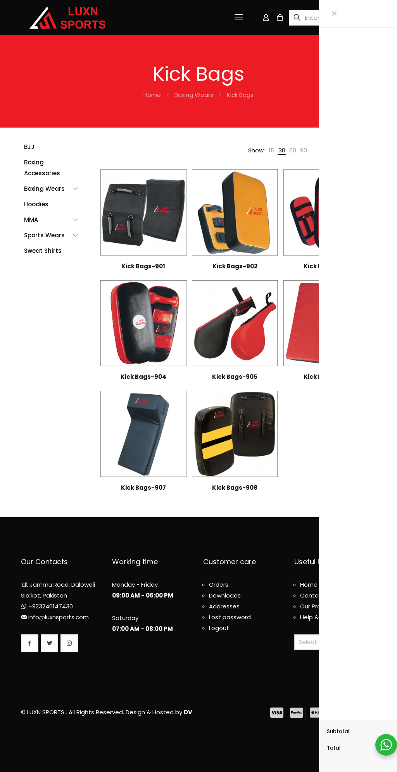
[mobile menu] (238, 17)
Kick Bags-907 (143, 488)
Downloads (225, 595)
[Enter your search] (327, 18)
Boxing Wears (193, 95)
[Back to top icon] (373, 708)
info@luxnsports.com (58, 617)
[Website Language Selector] (335, 642)
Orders (218, 584)
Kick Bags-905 (234, 377)
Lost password (230, 617)
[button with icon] (29, 643)
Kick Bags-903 (326, 266)
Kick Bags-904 (143, 377)
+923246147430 (50, 606)
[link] (271, 150)
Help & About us (323, 617)
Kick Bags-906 (326, 377)
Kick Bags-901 (143, 266)
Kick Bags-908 (234, 488)
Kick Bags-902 (234, 266)
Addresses (224, 606)
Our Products (319, 606)
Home (152, 95)
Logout (219, 628)
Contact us (316, 595)
